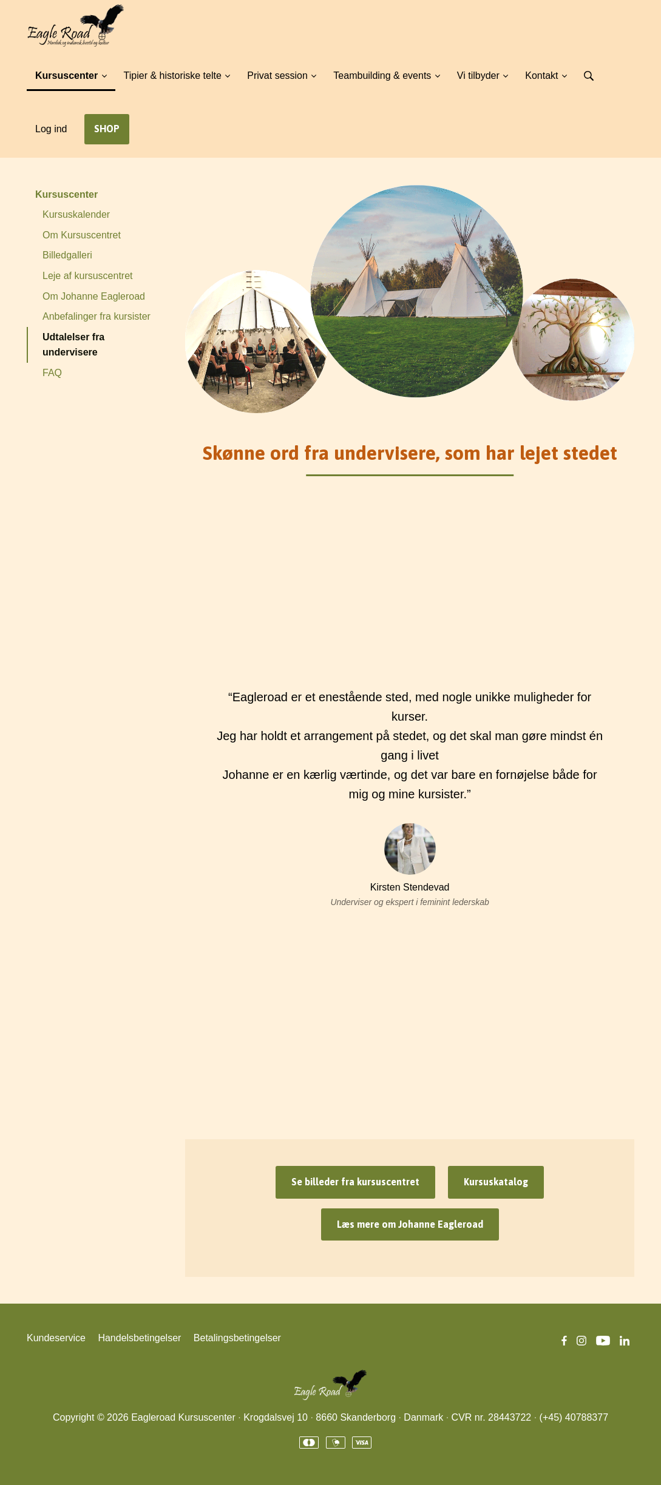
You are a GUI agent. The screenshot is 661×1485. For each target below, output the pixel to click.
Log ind (51, 129)
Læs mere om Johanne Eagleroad (410, 1224)
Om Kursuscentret (81, 235)
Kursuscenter (66, 194)
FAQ (52, 373)
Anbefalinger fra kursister (96, 316)
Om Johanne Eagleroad (93, 296)
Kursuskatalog (496, 1181)
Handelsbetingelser (139, 1338)
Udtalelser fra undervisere (73, 345)
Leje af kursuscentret (87, 276)
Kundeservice (56, 1338)
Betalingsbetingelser (237, 1338)
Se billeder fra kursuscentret (355, 1181)
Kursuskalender (76, 214)
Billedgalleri (67, 255)
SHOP (107, 128)
